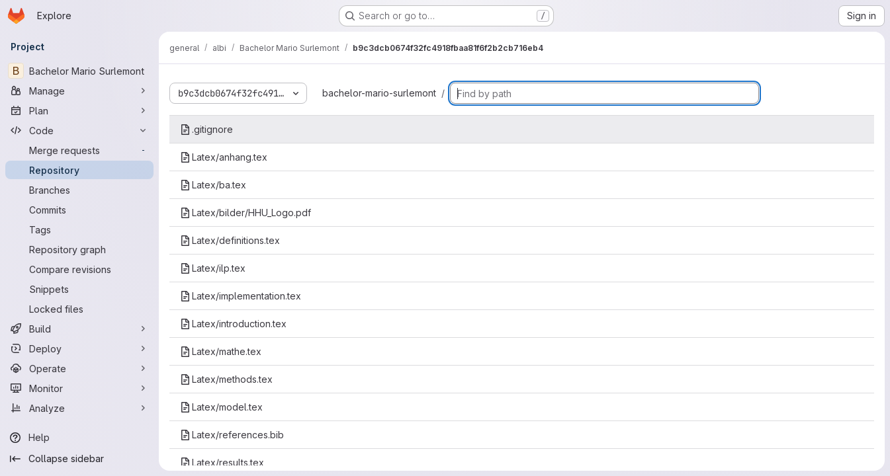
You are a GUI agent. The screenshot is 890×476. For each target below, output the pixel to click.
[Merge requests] (79, 150)
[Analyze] (79, 408)
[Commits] (79, 209)
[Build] (79, 328)
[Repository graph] (79, 249)
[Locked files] (79, 308)
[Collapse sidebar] (79, 459)
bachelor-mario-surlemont (379, 93)
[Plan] (79, 110)
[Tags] (79, 229)
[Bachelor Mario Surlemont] (79, 70)
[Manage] (79, 90)
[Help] (79, 437)
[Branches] (79, 189)
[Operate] (79, 368)
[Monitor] (79, 388)
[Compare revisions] (79, 269)
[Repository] (79, 170)
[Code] (79, 130)
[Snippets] (79, 289)
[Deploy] (79, 348)
